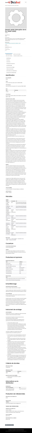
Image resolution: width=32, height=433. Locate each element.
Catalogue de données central (12, 5)
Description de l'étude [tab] (9, 54)
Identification (8, 58)
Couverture (8, 61)
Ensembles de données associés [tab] (18, 55)
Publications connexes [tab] (9, 55)
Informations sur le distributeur (11, 70)
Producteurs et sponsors (10, 63)
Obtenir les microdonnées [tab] (16, 54)
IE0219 (17, 5)
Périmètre (8, 59)
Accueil (6, 5)
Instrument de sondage (10, 67)
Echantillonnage (9, 65)
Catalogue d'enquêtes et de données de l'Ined (16, 429)
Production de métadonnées (11, 72)
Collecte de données (9, 69)
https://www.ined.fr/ (22, 388)
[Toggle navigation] (26, 2)
